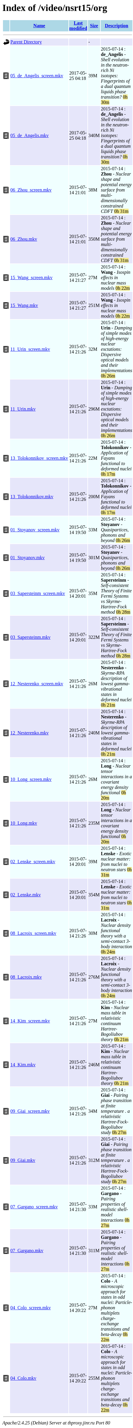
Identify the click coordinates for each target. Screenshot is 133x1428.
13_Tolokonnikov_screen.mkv (39, 458)
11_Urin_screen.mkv (30, 349)
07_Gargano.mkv (26, 1250)
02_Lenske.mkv (25, 894)
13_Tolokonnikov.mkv (31, 496)
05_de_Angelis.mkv (29, 135)
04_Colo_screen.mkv (30, 1307)
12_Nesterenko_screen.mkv (36, 683)
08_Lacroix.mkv (26, 977)
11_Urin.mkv (23, 408)
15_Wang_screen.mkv (31, 277)
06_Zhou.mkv (23, 239)
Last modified (78, 25)
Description (116, 25)
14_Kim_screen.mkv (30, 1020)
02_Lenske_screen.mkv (32, 861)
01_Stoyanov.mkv (27, 557)
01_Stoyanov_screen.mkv (35, 529)
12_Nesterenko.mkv (29, 732)
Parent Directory (26, 41)
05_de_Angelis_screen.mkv (36, 75)
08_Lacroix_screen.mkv (33, 933)
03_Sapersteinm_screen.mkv (37, 593)
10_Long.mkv (23, 823)
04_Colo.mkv (23, 1378)
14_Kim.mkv (23, 1064)
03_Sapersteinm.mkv (30, 637)
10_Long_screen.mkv (31, 779)
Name (39, 25)
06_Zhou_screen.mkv (31, 189)
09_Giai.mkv (22, 1160)
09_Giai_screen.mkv (30, 1111)
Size (94, 25)
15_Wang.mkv (24, 305)
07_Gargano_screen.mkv (34, 1206)
